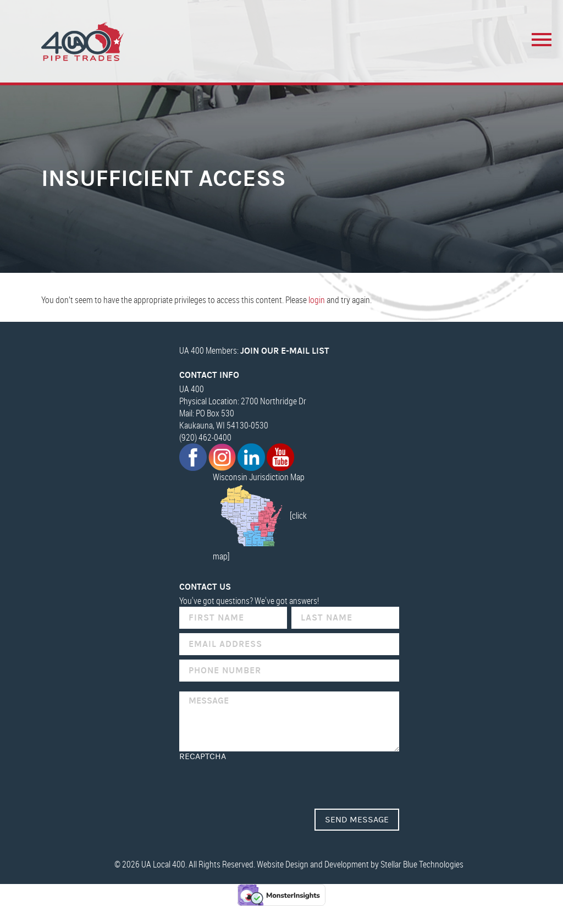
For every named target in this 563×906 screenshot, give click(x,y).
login (316, 300)
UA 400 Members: (254, 350)
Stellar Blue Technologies (421, 864)
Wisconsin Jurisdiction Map (259, 477)
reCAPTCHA (202, 756)
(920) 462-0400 (205, 437)
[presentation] (262, 782)
